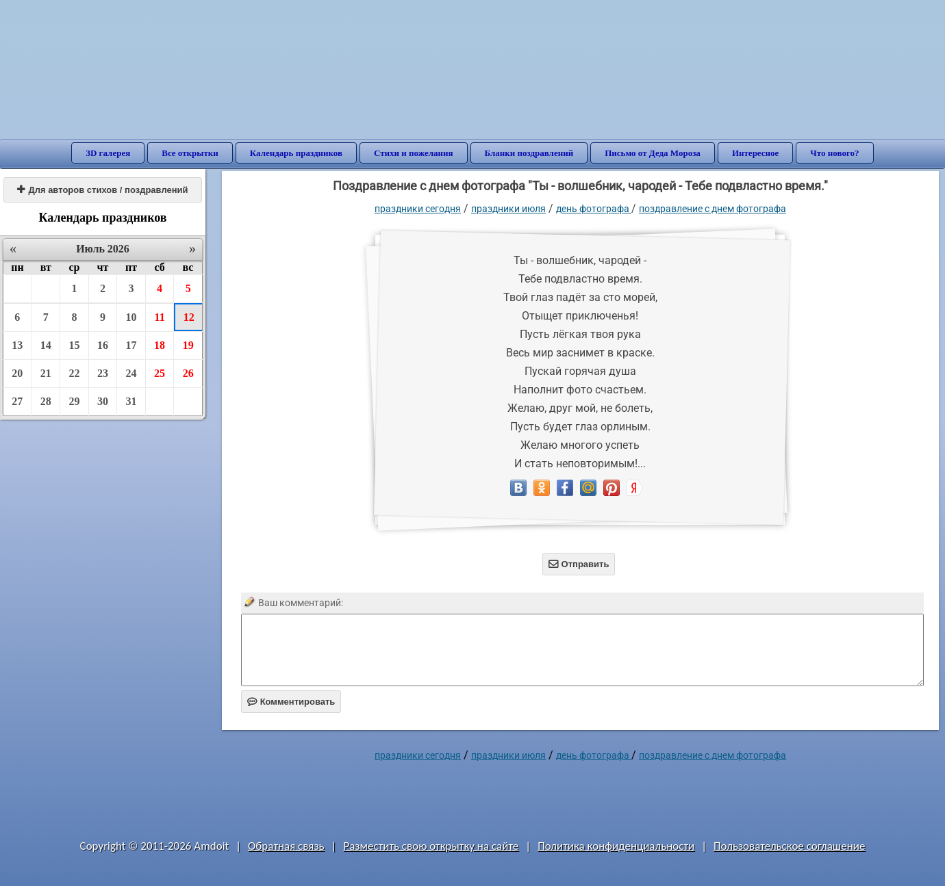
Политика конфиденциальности (616, 846)
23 (102, 373)
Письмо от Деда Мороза (653, 153)
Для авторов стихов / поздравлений (102, 190)
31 (131, 401)
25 (159, 373)
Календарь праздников (296, 153)
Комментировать (291, 701)
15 (73, 345)
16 (102, 345)
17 (131, 345)
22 (73, 373)
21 (45, 373)
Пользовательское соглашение (789, 846)
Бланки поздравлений (529, 153)
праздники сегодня (418, 208)
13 (17, 345)
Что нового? (834, 153)
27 (17, 401)
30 (102, 401)
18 (159, 345)
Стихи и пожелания (413, 153)
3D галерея (108, 153)
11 (160, 317)
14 (45, 345)
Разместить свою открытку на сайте (430, 846)
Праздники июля (508, 208)
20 (17, 373)
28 (45, 401)
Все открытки (190, 153)
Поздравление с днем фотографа (712, 208)
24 (131, 373)
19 (188, 345)
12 (189, 317)
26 (188, 373)
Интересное (755, 153)
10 (131, 317)
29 (73, 401)
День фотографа (593, 208)
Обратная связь (286, 846)
